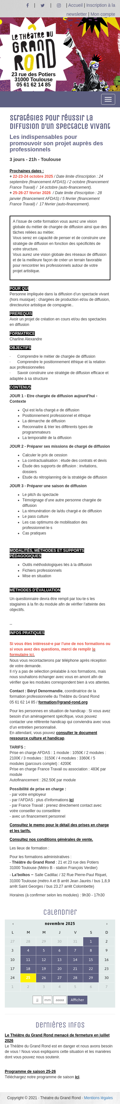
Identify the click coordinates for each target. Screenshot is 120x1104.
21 (75, 968)
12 (44, 959)
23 (106, 968)
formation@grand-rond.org (63, 702)
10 (13, 959)
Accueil (75, 5)
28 (28, 941)
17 (13, 968)
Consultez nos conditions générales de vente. (51, 839)
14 (75, 959)
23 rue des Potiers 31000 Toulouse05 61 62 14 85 (34, 55)
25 (28, 977)
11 (28, 959)
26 (44, 977)
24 (13, 977)
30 (60, 941)
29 (44, 941)
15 (91, 959)
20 (60, 968)
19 (44, 968)
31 (75, 941)
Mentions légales (98, 1098)
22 (91, 968)
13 (60, 959)
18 (28, 968)
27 (13, 941)
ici (71, 800)
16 (106, 959)
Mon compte (103, 14)
